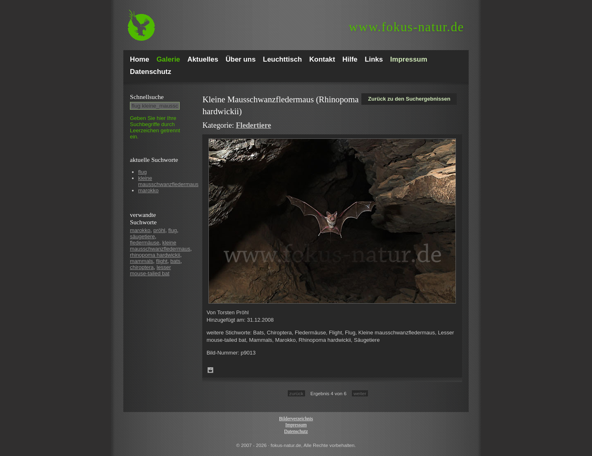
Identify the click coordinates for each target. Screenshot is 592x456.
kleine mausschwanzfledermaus (168, 181)
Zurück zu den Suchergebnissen (409, 99)
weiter (360, 393)
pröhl (159, 230)
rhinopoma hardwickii (155, 255)
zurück (296, 393)
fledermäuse (145, 243)
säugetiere (142, 236)
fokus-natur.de (406, 27)
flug (142, 172)
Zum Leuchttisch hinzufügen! (210, 370)
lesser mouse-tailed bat (150, 270)
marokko (148, 190)
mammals (141, 261)
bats (175, 261)
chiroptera (142, 267)
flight (161, 261)
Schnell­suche (147, 96)
